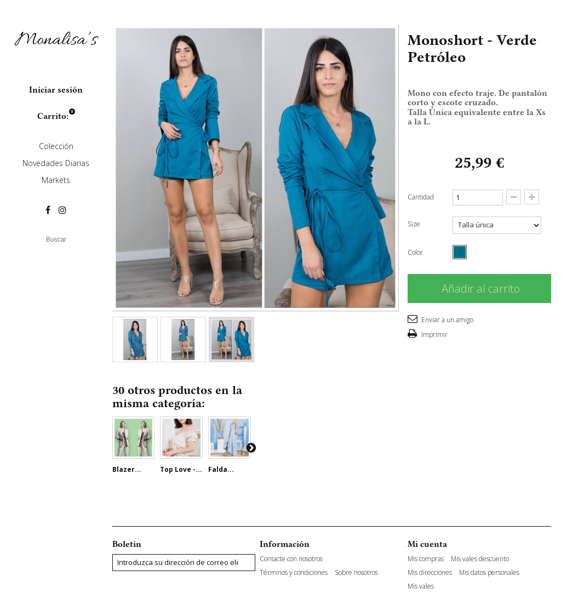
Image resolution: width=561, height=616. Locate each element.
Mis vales (421, 586)
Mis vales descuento (480, 559)
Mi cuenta (427, 544)
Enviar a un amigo (446, 319)
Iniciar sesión (56, 90)
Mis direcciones (430, 572)
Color (416, 252)
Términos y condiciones (294, 572)
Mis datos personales (489, 572)
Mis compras (426, 559)
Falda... (221, 469)
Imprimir (434, 334)
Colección (56, 146)
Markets (56, 180)
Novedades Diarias (55, 163)
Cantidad (421, 197)
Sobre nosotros (356, 572)
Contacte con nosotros (291, 559)
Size (415, 224)
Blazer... (126, 469)
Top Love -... (181, 469)
